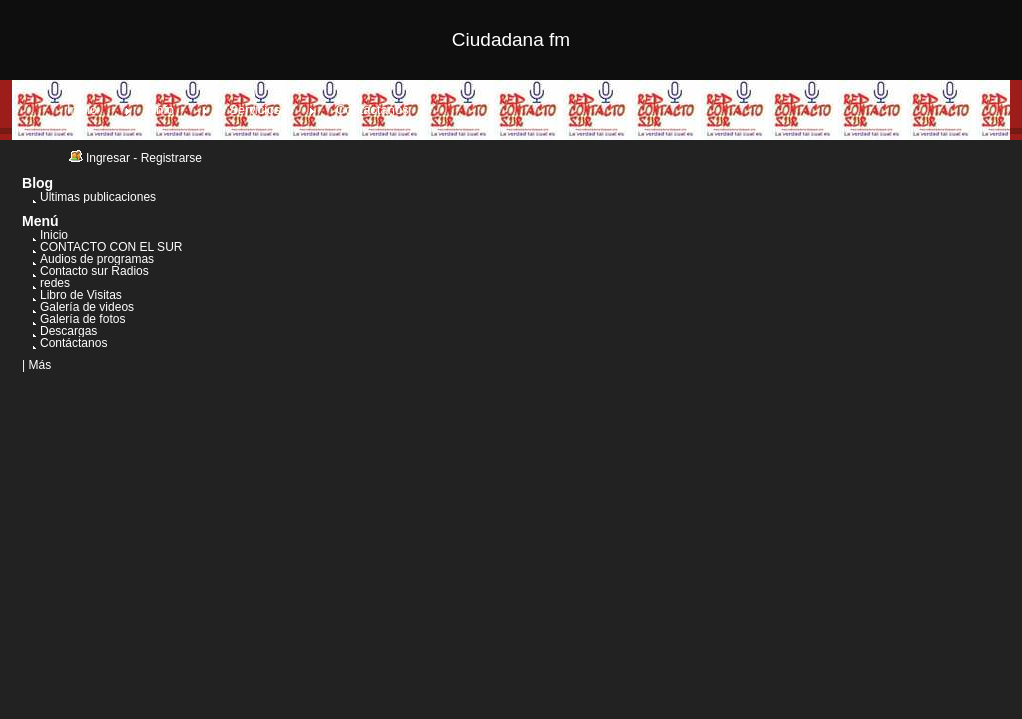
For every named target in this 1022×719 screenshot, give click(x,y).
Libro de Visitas (81, 295)
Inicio (82, 109)
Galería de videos (87, 307)
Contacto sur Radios (94, 271)
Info (163, 109)
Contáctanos (372, 109)
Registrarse (171, 158)
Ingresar (108, 158)
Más (39, 365)
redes (55, 283)
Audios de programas (97, 259)
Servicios (255, 109)
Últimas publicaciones (98, 197)
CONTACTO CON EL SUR (111, 247)
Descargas (68, 331)
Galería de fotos (82, 319)
